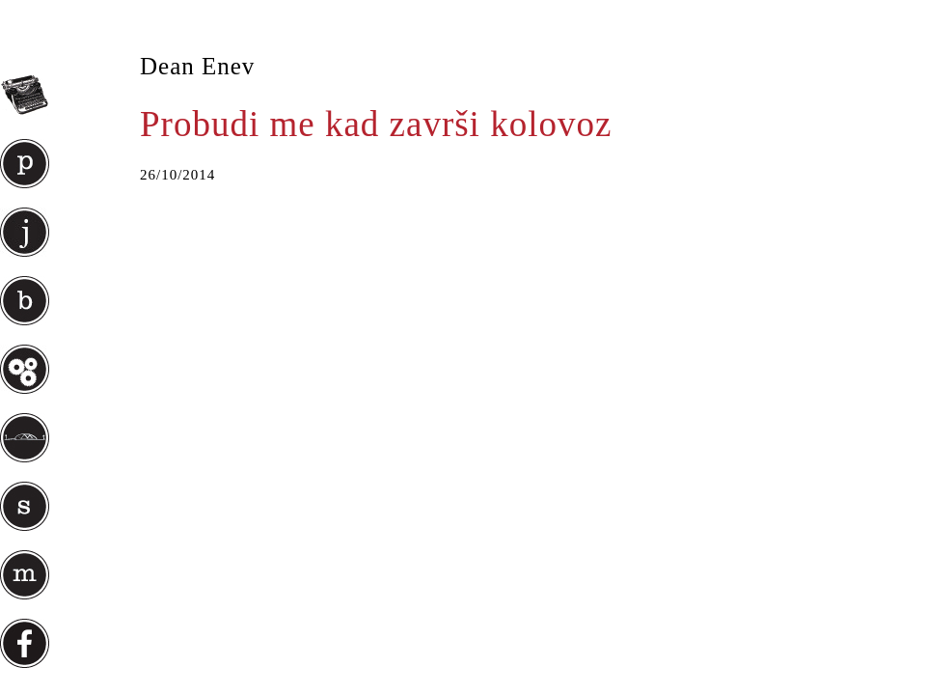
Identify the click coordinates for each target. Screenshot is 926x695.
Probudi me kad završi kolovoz (376, 124)
